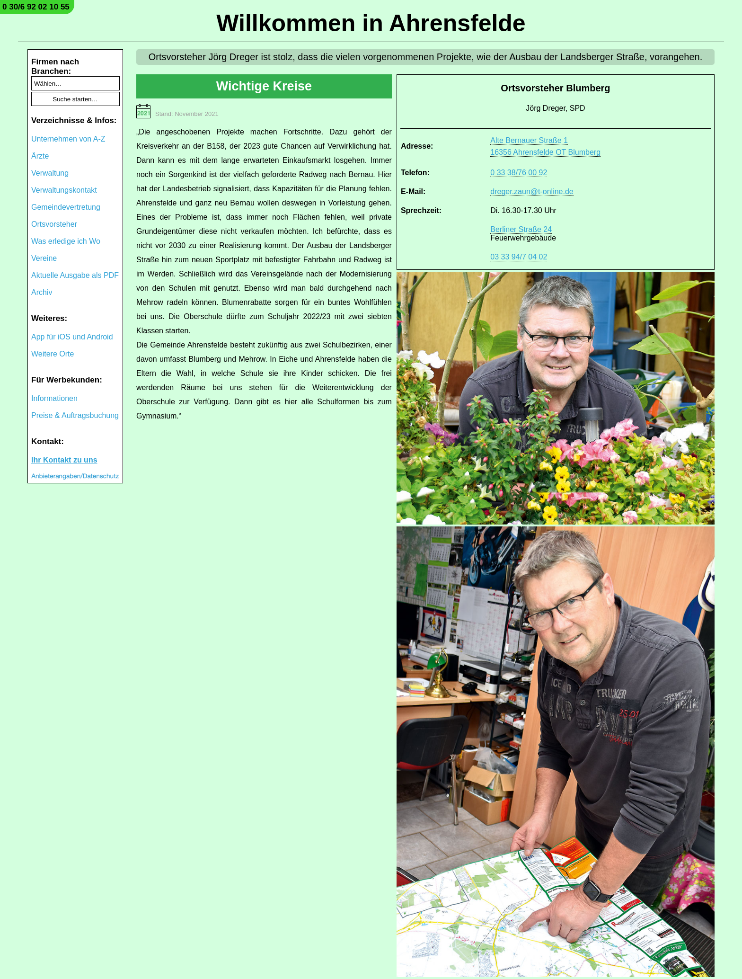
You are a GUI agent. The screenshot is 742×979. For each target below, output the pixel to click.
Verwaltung (50, 173)
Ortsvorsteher (54, 224)
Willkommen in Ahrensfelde (370, 23)
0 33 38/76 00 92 (518, 173)
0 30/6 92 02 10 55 (36, 6)
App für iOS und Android (72, 337)
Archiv (41, 292)
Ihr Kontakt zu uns (64, 460)
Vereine (44, 258)
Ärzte (40, 156)
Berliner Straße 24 (521, 229)
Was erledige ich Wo (65, 241)
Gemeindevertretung (65, 207)
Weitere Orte (52, 354)
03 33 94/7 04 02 (518, 257)
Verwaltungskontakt (64, 190)
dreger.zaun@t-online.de (531, 191)
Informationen (54, 398)
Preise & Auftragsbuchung (75, 415)
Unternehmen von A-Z (68, 139)
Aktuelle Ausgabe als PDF (75, 275)
